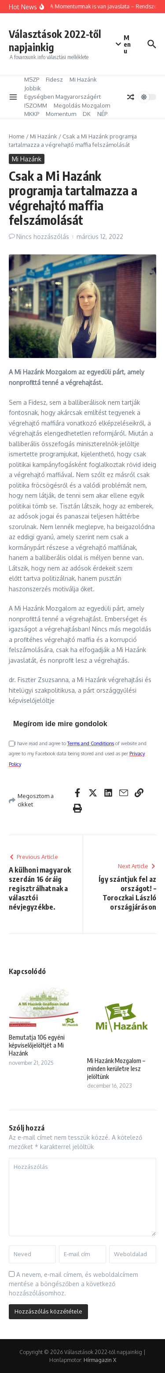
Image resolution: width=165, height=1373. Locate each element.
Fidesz (54, 79)
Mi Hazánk (83, 79)
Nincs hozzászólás (42, 236)
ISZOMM (35, 105)
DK (87, 113)
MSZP (31, 79)
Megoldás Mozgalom (82, 105)
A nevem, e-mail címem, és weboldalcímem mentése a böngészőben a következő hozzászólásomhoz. (73, 1284)
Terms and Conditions (90, 743)
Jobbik (32, 88)
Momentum (61, 113)
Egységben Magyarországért (62, 96)
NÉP (102, 113)
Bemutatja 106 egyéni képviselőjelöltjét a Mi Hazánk (37, 1045)
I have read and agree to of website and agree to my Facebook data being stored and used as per (78, 753)
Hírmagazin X (100, 1360)
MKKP (31, 113)
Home (17, 136)
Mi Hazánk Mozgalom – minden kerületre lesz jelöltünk (116, 1068)
